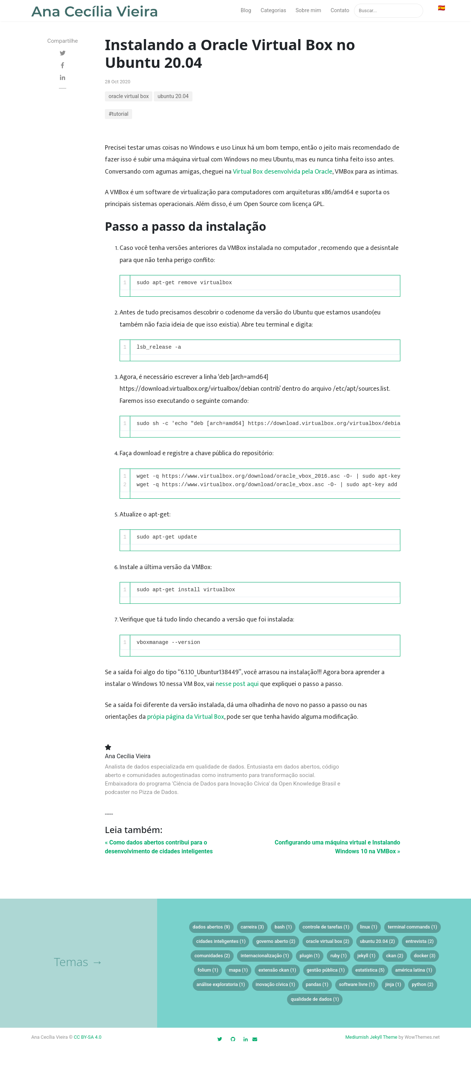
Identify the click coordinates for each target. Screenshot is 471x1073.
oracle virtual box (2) (328, 941)
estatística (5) (370, 970)
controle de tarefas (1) (325, 927)
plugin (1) (310, 955)
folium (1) (208, 970)
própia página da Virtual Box (185, 716)
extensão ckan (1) (277, 970)
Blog (246, 10)
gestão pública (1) (326, 970)
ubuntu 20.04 (172, 96)
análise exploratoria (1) (220, 984)
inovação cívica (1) (275, 984)
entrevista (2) (419, 941)
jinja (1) (393, 984)
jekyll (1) (366, 955)
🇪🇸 (441, 7)
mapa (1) (238, 970)
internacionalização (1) (265, 955)
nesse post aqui (237, 684)
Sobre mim (308, 10)
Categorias (273, 10)
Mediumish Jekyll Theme (371, 1037)
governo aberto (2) (275, 941)
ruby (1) (338, 955)
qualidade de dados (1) (315, 999)
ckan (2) (394, 955)
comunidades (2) (212, 955)
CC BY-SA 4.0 (88, 1037)
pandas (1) (317, 984)
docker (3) (424, 955)
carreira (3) (252, 927)
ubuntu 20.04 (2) (377, 941)
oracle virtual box (129, 96)
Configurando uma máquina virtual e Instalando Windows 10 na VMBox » (337, 847)
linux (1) (369, 927)
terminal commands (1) (412, 927)
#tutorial (118, 114)
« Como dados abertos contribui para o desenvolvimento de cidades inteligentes (159, 847)
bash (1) (283, 927)
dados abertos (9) (211, 927)
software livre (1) (357, 984)
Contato (339, 10)
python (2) (422, 984)
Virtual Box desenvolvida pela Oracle (282, 171)
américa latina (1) (413, 970)
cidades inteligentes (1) (220, 941)
